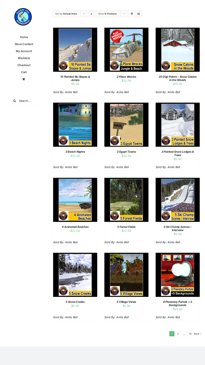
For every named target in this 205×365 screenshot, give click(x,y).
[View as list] (138, 13)
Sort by (66, 13)
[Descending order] (91, 13)
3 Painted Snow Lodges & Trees (177, 153)
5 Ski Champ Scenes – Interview (178, 228)
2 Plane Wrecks (126, 76)
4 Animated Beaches (75, 227)
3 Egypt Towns (126, 151)
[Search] (14, 101)
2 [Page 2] (178, 333)
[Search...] (24, 101)
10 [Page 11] (190, 333)
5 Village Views (126, 302)
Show (107, 13)
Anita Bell (71, 92)
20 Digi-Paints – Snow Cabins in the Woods (178, 78)
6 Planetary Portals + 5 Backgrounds (177, 303)
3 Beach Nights (75, 151)
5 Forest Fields (126, 227)
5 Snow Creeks (75, 302)
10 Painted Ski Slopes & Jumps (75, 78)
